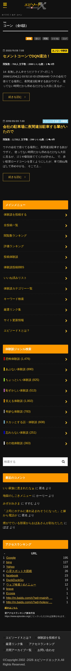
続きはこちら (11, 608)
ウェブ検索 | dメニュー (21, 584)
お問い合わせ (46, 650)
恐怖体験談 (18, 358)
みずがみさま (11, 503)
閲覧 (46, 38)
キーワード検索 (14, 298)
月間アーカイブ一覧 (19, 650)
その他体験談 (18, 443)
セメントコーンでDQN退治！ (26, 56)
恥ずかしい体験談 (21, 390)
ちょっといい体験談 (22, 379)
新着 (29, 38)
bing (9, 562)
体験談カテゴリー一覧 (18, 288)
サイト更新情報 (14, 320)
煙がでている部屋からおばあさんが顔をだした (33, 523)
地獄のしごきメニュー (17, 495)
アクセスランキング (42, 643)
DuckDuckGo (14, 580)
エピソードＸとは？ (17, 330)
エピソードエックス (47, 659)
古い (37, 38)
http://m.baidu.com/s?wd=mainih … (29, 597)
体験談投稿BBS (14, 267)
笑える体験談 (19, 400)
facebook (12, 575)
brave (9, 588)
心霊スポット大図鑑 (19, 571)
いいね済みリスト (15, 277)
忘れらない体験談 (21, 432)
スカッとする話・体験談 (25, 422)
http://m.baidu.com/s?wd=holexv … (29, 602)
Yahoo (10, 566)
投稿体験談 (11, 256)
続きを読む (15, 97)
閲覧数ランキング (15, 235)
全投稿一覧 (11, 225)
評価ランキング (14, 246)
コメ (65, 38)
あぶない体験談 (19, 369)
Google (11, 557)
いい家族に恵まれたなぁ (18, 488)
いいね (55, 38)
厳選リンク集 (12, 309)
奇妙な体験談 (18, 411)
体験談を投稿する (15, 214)
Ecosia (10, 593)
